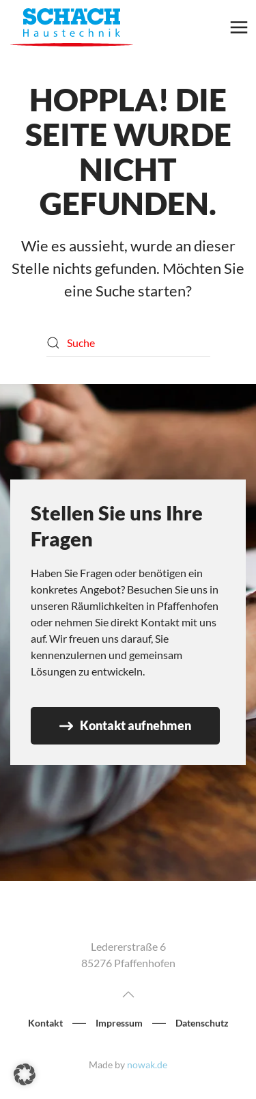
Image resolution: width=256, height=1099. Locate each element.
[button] (239, 27)
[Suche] (128, 343)
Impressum (119, 1023)
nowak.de (147, 1064)
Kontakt (45, 1023)
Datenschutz (202, 1023)
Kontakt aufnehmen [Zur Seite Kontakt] (125, 725)
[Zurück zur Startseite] (71, 27)
